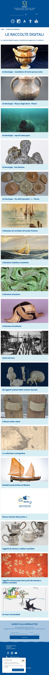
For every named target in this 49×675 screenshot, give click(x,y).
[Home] (24, 5)
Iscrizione (24, 637)
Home (2, 29)
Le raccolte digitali (13, 29)
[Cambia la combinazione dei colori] (19, 21)
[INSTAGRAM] (12, 653)
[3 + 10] (36, 632)
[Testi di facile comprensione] (36, 21)
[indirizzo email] (19, 632)
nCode (8, 673)
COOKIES (8, 647)
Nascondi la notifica (18, 670)
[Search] (25, 14)
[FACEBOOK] (8, 653)
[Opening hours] (13, 21)
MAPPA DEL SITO (11, 646)
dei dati (27, 629)
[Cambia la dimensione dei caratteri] (24, 21)
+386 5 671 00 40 (14, 657)
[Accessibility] (30, 21)
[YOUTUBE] (16, 653)
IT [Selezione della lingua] (37, 14)
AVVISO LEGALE (10, 648)
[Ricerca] (17, 14)
